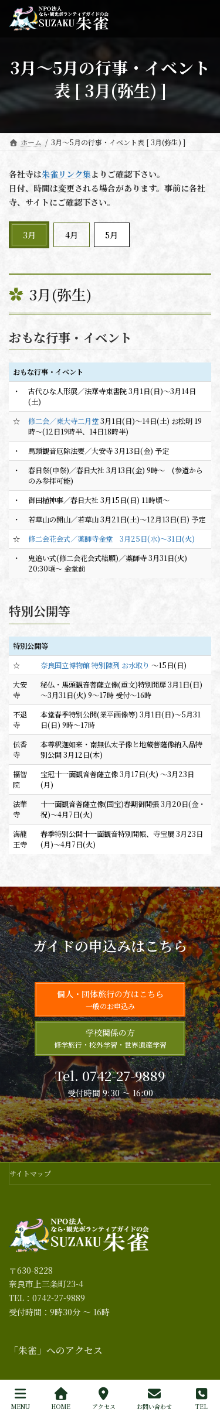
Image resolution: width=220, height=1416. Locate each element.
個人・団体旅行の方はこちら (110, 999)
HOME (60, 1398)
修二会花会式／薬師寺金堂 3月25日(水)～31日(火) (111, 538)
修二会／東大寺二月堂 (63, 421)
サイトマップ (30, 1173)
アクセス (104, 1398)
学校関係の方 (110, 1038)
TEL (201, 1398)
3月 (29, 235)
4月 (71, 235)
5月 (111, 235)
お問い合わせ (154, 1398)
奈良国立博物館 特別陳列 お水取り (95, 665)
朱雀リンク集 (66, 174)
